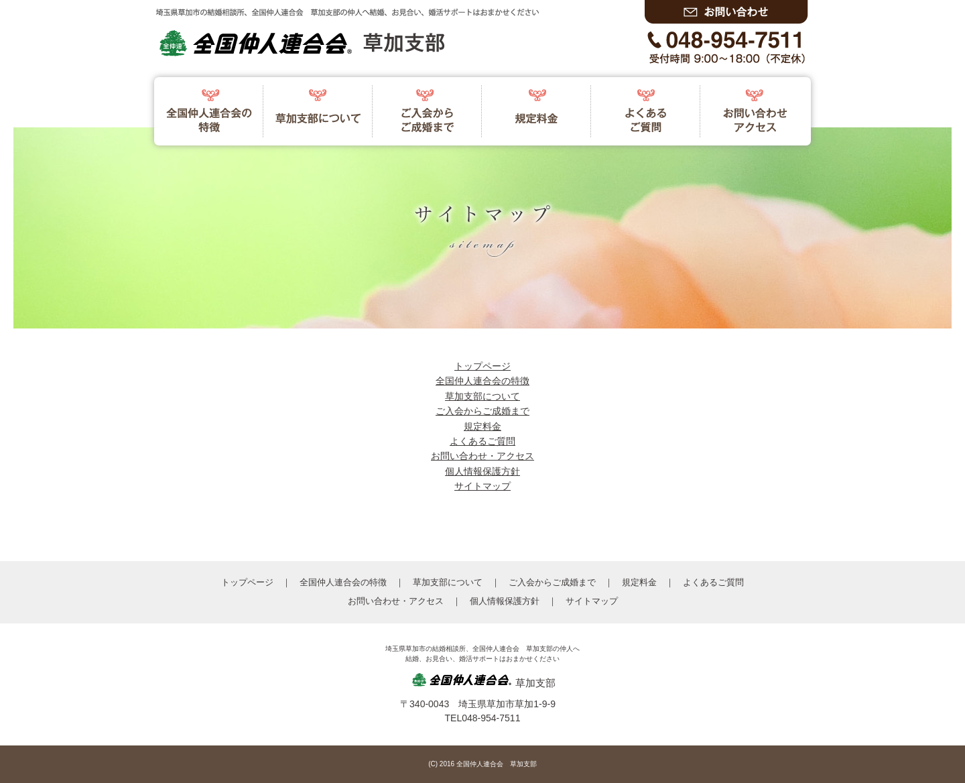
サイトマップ (482, 486)
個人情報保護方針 (482, 471)
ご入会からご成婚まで (482, 411)
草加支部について (482, 396)
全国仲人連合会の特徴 (482, 380)
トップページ (482, 366)
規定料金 (482, 426)
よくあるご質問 (482, 441)
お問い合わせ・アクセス (482, 455)
